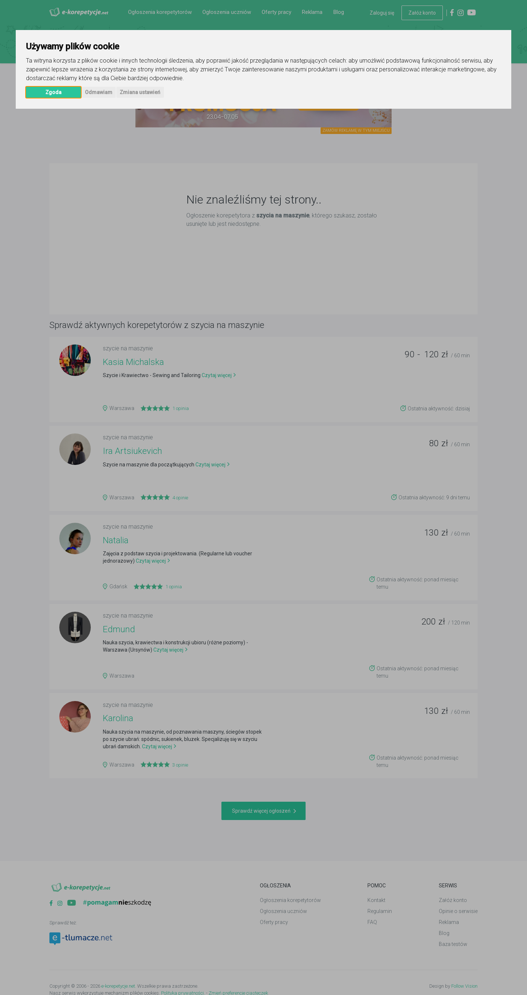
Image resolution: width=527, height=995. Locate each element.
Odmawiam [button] (98, 92)
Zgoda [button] (53, 92)
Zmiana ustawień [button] (140, 92)
